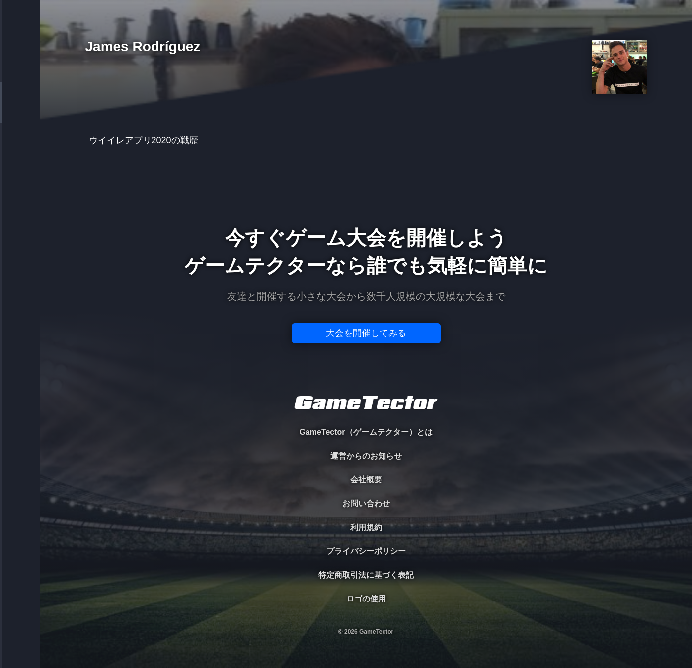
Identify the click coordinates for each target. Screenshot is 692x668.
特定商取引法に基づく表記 (366, 575)
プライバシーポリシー (366, 551)
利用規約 (366, 527)
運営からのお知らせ (366, 456)
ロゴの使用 (366, 599)
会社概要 (366, 479)
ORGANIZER (19, 151)
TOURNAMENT (19, 70)
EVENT (19, 233)
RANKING (19, 192)
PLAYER (20, 111)
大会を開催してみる (366, 333)
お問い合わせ (366, 503)
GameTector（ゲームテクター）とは (365, 432)
